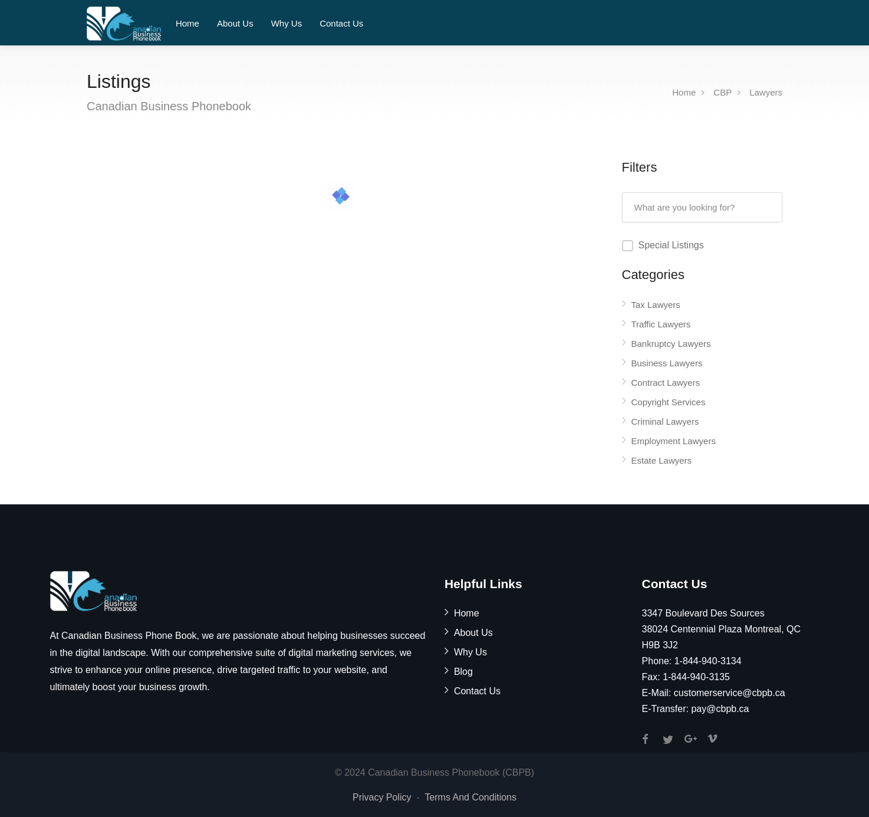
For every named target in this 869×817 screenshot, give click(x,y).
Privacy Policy (382, 797)
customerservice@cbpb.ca (729, 693)
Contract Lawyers (665, 383)
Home (187, 23)
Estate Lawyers (661, 460)
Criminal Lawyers (665, 421)
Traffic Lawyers (661, 324)
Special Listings (671, 245)
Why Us (286, 23)
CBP (722, 92)
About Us (235, 23)
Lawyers (765, 92)
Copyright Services (668, 402)
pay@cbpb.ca (720, 709)
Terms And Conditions (470, 797)
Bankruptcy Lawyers (671, 344)
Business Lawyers (667, 363)
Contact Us (341, 23)
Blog (463, 672)
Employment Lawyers (673, 441)
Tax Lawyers (655, 305)
